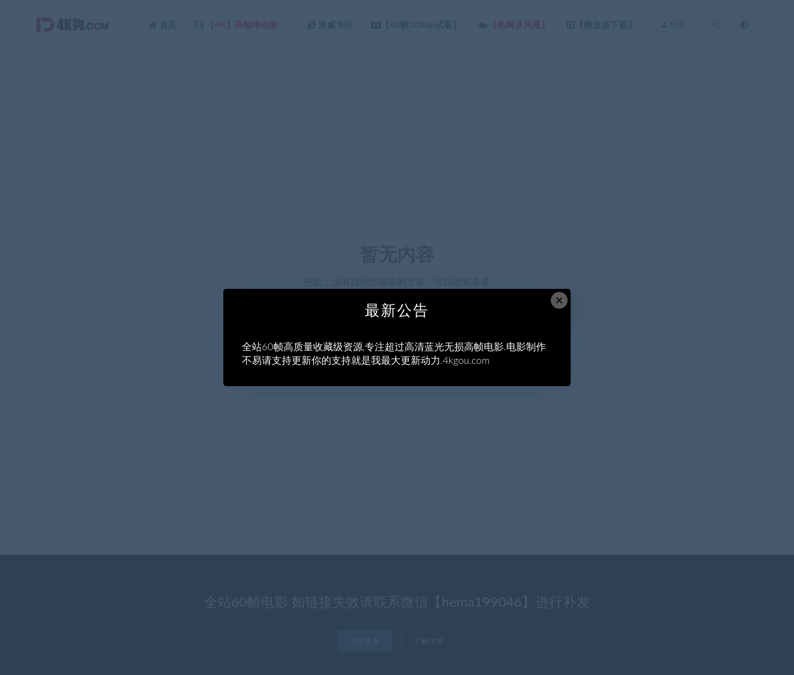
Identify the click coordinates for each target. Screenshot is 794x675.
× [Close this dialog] (559, 300)
